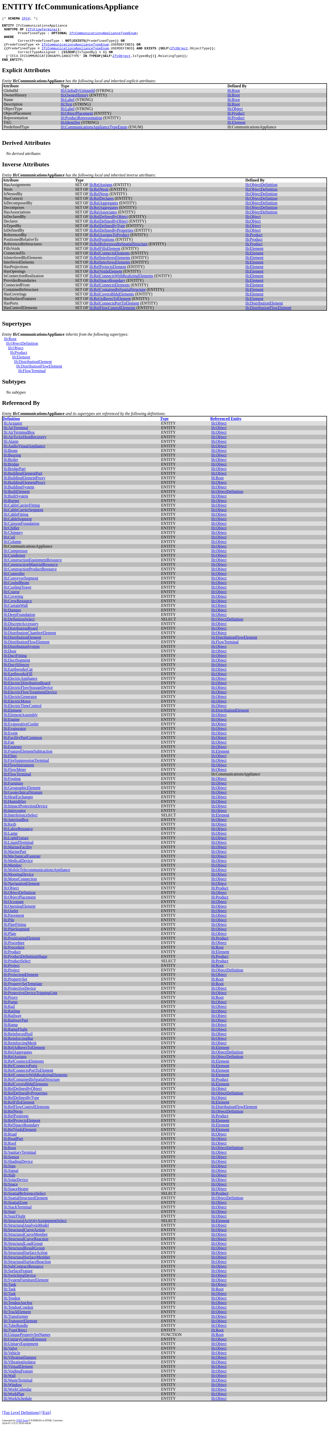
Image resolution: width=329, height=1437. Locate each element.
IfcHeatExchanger (18, 805)
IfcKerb (10, 832)
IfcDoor (10, 659)
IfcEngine (12, 728)
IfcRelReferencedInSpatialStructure (118, 252)
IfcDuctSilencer (16, 673)
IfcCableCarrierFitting (22, 513)
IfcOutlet (11, 919)
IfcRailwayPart (16, 1028)
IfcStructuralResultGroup (24, 1256)
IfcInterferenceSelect (21, 823)
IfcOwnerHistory (74, 103)
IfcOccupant (14, 910)
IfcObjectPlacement (77, 121)
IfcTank (10, 1293)
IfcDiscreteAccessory (21, 632)
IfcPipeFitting (15, 933)
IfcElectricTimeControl (23, 714)
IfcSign (9, 1174)
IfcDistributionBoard (21, 636)
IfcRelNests (99, 197)
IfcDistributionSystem (22, 655)
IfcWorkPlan (14, 1402)
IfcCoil (9, 545)
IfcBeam (10, 459)
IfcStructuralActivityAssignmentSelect (35, 1229)
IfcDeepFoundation (19, 623)
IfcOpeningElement (19, 914)
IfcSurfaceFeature (18, 1279)
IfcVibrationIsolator (20, 1370)
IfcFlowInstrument (19, 773)
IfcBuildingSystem (19, 495)
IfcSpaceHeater (16, 1197)
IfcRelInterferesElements (109, 266)
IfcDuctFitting (15, 664)
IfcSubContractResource (23, 1274)
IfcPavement (14, 924)
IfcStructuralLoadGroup (23, 1252)
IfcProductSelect (17, 969)
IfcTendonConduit (18, 1315)
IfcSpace (11, 1192)
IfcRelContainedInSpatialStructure (117, 298)
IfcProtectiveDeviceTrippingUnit (30, 1001)
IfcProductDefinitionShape (25, 965)
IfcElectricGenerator (20, 705)
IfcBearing (12, 463)
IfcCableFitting (16, 523)
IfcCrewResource (18, 609)
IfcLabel (68, 108)
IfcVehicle (12, 1361)
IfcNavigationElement (22, 892)
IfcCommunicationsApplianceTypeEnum (102, 36)
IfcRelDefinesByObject (108, 225)
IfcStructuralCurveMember (26, 1243)
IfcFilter (10, 764)
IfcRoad (10, 1142)
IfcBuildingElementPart (23, 482)
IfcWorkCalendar (18, 1397)
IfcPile (9, 928)
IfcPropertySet (15, 987)
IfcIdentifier (70, 131)
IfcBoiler (11, 468)
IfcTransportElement (20, 1329)
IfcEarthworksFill (18, 682)
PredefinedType (31, 36)
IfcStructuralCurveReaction (26, 1247)
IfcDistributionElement (264, 311)
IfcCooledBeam (16, 591)
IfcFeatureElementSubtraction (28, 759)
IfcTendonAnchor (18, 1311)
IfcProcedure (14, 951)
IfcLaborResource (18, 837)
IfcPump (10, 1010)
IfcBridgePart (15, 477)
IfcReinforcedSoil (18, 1042)
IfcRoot (233, 99)
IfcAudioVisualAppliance (24, 454)
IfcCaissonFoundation (21, 532)
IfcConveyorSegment (21, 586)
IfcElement (236, 131)
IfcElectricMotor (17, 709)
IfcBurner (11, 509)
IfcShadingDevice (18, 1170)
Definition (11, 427)
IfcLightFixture (16, 846)
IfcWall (10, 1384)
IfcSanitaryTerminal (20, 1161)
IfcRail (9, 1015)
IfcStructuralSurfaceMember (27, 1265)
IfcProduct (236, 121)
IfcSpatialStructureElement (26, 1206)
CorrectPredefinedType (38, 45)
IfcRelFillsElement (104, 257)
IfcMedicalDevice (18, 869)
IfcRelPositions (102, 248)
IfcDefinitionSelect (19, 627)
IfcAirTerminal (16, 436)
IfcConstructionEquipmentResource (33, 568)
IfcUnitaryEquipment (21, 1352)
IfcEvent (10, 741)
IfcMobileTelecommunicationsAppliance (37, 878)
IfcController (14, 582)
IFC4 (26, 19)
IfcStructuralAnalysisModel (26, 1233)
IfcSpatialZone (16, 1211)
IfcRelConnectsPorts (20, 1074)
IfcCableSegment (18, 527)
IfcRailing (12, 1019)
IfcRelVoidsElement (105, 279)
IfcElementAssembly (21, 723)
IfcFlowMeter (15, 778)
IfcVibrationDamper (20, 1366)
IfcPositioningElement (22, 946)
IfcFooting (12, 787)
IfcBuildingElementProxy (24, 486)
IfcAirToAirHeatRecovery (25, 445)
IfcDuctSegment (17, 668)
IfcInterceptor (15, 819)
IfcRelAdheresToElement (110, 307)
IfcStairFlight (14, 1224)
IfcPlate (10, 942)
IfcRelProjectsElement (107, 275)
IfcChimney (13, 541)
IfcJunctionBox (16, 828)
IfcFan (9, 750)
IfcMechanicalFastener (22, 864)
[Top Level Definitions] (21, 1421)
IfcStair (10, 1220)
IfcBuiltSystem (16, 504)
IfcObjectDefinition (261, 193)
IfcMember (13, 873)
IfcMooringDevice (19, 883)
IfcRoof (10, 1151)
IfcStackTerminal (18, 1215)
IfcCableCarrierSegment (23, 518)
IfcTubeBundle (16, 1334)
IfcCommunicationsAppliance (41, 27)
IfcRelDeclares (101, 207)
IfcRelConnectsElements (109, 261)
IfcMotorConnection (20, 887)
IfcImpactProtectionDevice (25, 814)
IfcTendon (12, 1306)
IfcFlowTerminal (42, 31)
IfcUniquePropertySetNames (27, 1343)
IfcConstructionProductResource (30, 577)
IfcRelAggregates (103, 211)
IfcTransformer (16, 1325)
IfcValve (10, 1356)
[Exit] (46, 1421)
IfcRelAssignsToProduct (109, 243)
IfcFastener (13, 755)
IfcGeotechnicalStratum (23, 801)
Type (164, 427)
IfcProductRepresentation (81, 126)
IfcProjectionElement (21, 983)
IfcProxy (11, 1006)
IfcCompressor (16, 559)
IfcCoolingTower (17, 595)
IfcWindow (13, 1393)
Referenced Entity (226, 427)
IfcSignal (11, 1179)
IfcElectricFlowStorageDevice (28, 696)
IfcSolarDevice (16, 1188)
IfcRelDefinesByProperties (111, 238)
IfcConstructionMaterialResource (31, 573)
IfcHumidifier (15, 810)
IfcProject (12, 974)
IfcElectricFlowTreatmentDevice (30, 700)
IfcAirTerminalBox (19, 440)
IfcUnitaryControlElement (25, 1347)
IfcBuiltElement (17, 500)
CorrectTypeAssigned (36, 58)
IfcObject (179, 54)
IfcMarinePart (15, 860)
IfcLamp (10, 842)
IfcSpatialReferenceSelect (25, 1202)
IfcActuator (13, 431)
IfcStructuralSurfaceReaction (27, 1270)
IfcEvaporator (15, 737)
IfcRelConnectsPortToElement (114, 311)
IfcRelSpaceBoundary (107, 289)
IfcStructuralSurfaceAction (25, 1261)
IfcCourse (12, 600)
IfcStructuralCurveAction (24, 1238)
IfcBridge (11, 472)
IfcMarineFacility (18, 855)
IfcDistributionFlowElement (268, 316)
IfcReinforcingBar (18, 1047)
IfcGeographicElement (22, 796)
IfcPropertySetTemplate (23, 992)
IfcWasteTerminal (18, 1388)
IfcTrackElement (17, 1320)
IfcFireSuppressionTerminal (26, 769)
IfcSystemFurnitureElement (26, 1288)
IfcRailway (13, 1024)
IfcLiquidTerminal (18, 851)
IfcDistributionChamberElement (30, 641)
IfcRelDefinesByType (107, 234)
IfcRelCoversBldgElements (111, 302)
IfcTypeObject (15, 1338)
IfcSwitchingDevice (20, 1284)
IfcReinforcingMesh (20, 1051)
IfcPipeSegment (16, 937)
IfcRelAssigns (101, 193)
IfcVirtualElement (18, 1375)
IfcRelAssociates (103, 220)
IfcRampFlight (15, 1037)
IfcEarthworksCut (18, 677)
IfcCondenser (14, 564)
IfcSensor (11, 1165)
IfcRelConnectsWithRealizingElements (121, 284)
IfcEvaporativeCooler (21, 732)
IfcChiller (11, 536)
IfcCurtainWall (16, 614)
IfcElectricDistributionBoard (27, 691)
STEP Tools (22, 1428)
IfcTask (10, 1297)
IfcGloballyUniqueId (78, 99)
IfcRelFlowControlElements (112, 316)
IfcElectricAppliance (20, 687)
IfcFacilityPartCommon (23, 746)
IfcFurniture (13, 791)
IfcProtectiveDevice (20, 996)
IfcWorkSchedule (18, 1407)
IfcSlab (9, 1183)
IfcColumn (12, 550)
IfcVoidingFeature (18, 1379)
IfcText (66, 112)
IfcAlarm (11, 450)
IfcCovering (13, 605)
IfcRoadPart (13, 1147)
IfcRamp (11, 1033)
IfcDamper (12, 618)
